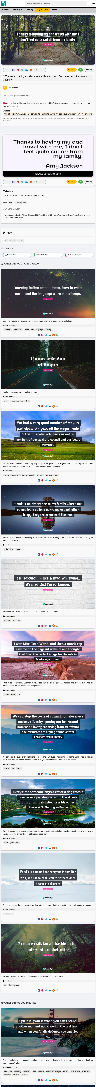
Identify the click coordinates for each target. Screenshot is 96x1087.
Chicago (18, 202)
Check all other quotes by (17, 96)
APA (24, 202)
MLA (10, 202)
